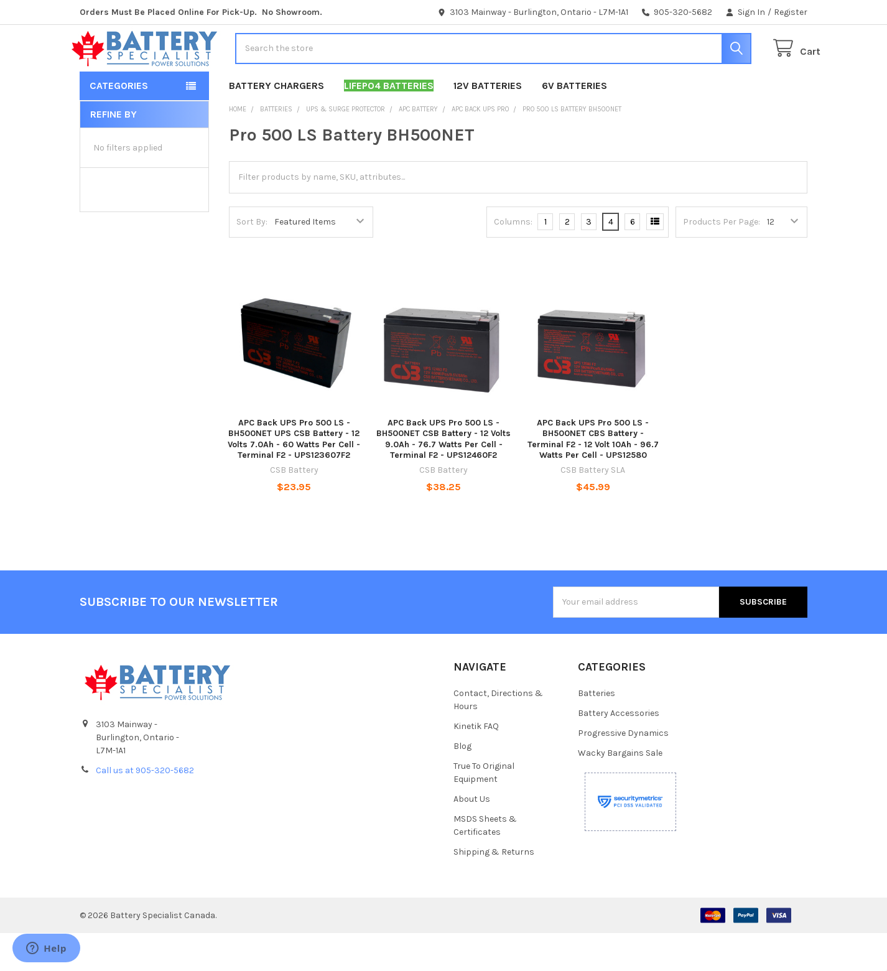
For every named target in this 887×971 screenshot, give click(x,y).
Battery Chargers (276, 123)
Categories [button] (119, 123)
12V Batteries (487, 123)
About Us (471, 837)
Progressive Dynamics (623, 771)
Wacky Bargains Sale (620, 791)
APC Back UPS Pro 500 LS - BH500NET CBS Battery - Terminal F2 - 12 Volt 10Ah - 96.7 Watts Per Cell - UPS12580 (593, 477)
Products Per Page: (721, 259)
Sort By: (251, 259)
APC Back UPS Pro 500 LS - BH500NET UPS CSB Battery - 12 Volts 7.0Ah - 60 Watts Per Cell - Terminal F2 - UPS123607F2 (294, 477)
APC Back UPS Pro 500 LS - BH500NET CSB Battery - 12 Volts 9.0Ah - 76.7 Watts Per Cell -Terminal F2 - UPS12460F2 (443, 477)
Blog (462, 784)
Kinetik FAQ (476, 764)
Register (790, 12)
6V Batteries (574, 123)
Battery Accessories (618, 751)
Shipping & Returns (493, 890)
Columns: (513, 259)
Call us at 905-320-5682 (145, 808)
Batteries (596, 731)
